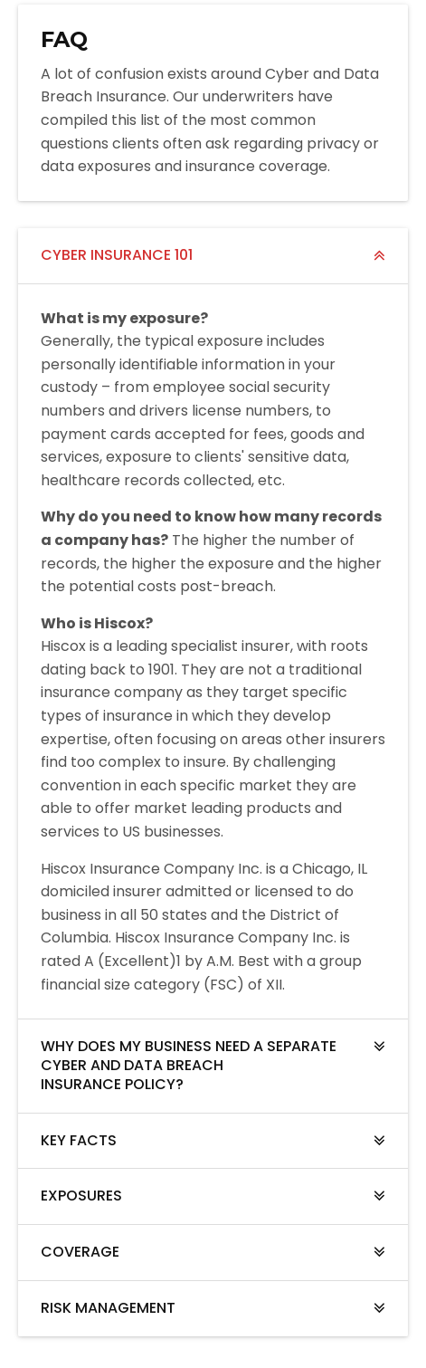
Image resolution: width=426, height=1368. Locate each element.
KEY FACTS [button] (79, 1140)
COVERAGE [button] (80, 1251)
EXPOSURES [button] (81, 1195)
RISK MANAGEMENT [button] (108, 1307)
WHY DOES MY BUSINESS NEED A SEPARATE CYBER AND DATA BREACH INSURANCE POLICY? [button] (188, 1065)
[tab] (213, 255)
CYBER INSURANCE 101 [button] (117, 254)
